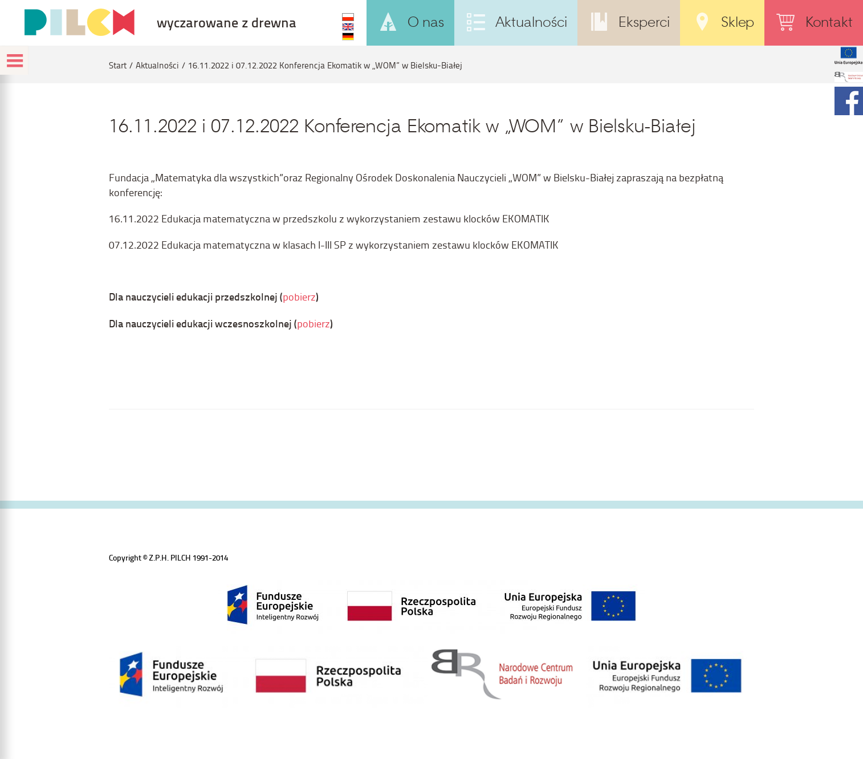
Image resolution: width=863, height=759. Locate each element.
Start (118, 65)
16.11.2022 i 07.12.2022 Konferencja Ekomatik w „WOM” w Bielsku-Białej (325, 65)
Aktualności (157, 65)
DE (348, 36)
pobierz (299, 296)
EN (348, 26)
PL (348, 17)
